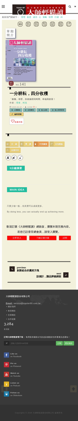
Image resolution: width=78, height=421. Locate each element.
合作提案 (12, 319)
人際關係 (15, 110)
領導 (51, 17)
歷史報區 (68, 343)
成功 (35, 17)
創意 (29, 17)
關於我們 (12, 307)
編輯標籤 (16, 114)
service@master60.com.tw (27, 303)
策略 (45, 17)
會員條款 (12, 311)
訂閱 (59, 343)
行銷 (57, 17)
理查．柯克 (21, 103)
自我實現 (29, 110)
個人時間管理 (58, 110)
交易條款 (12, 315)
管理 (23, 17)
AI (62, 17)
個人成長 (43, 110)
